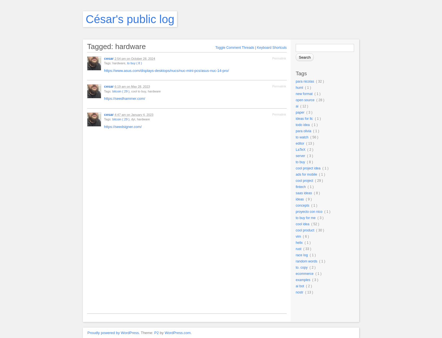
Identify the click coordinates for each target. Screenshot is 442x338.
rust (298, 249)
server (300, 156)
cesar (109, 58)
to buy (300, 162)
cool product (305, 230)
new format (304, 94)
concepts (302, 205)
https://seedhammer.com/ (124, 98)
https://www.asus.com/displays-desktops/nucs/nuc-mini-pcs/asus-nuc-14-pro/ (166, 71)
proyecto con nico (309, 212)
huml (299, 88)
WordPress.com (178, 333)
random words (306, 261)
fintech (301, 187)
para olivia (303, 131)
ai (297, 106)
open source (305, 100)
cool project (304, 181)
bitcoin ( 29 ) (120, 91)
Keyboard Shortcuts (272, 48)
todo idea (303, 125)
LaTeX (300, 150)
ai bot (300, 286)
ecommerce (304, 274)
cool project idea (308, 168)
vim (298, 236)
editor (300, 143)
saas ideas (304, 193)
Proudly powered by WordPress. (113, 333)
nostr (299, 292)
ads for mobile (306, 174)
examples (303, 280)
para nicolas (305, 81)
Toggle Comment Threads (234, 48)
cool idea (302, 224)
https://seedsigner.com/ (123, 127)
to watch (302, 137)
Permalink (279, 58)
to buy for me (306, 218)
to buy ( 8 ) (134, 63)
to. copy (302, 267)
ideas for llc (304, 119)
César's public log (130, 19)
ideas (300, 199)
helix (299, 243)
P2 (156, 333)
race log (302, 255)
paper (300, 112)
